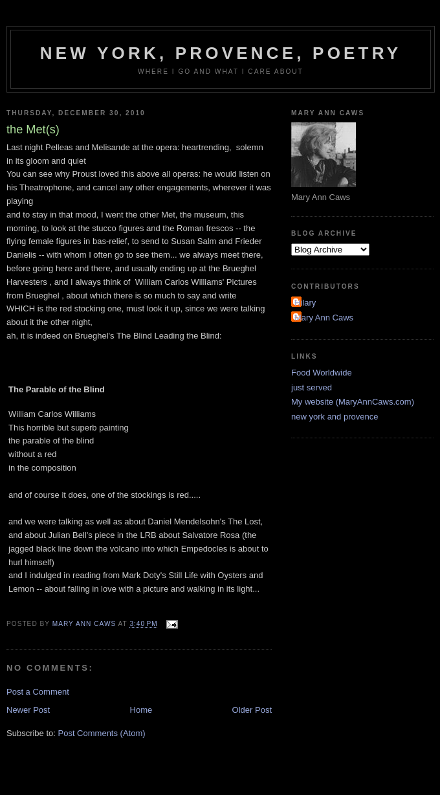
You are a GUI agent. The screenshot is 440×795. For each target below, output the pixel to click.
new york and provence (334, 416)
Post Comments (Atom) (102, 733)
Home (141, 710)
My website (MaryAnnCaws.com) (352, 402)
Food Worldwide (321, 372)
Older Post (252, 710)
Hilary (305, 303)
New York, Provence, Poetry (221, 53)
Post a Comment (37, 692)
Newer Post (28, 710)
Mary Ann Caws (323, 317)
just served (311, 387)
